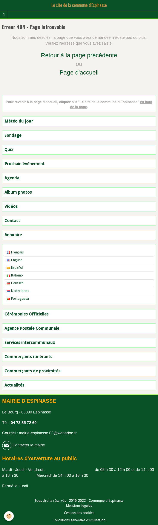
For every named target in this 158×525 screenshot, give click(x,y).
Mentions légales (79, 505)
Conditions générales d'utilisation (79, 520)
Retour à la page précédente (79, 55)
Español (15, 268)
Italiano (15, 275)
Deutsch (15, 283)
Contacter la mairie (28, 445)
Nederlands (18, 291)
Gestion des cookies (79, 513)
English (14, 260)
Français (15, 252)
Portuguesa (18, 299)
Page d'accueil (79, 72)
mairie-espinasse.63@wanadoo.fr (48, 433)
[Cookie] (9, 516)
